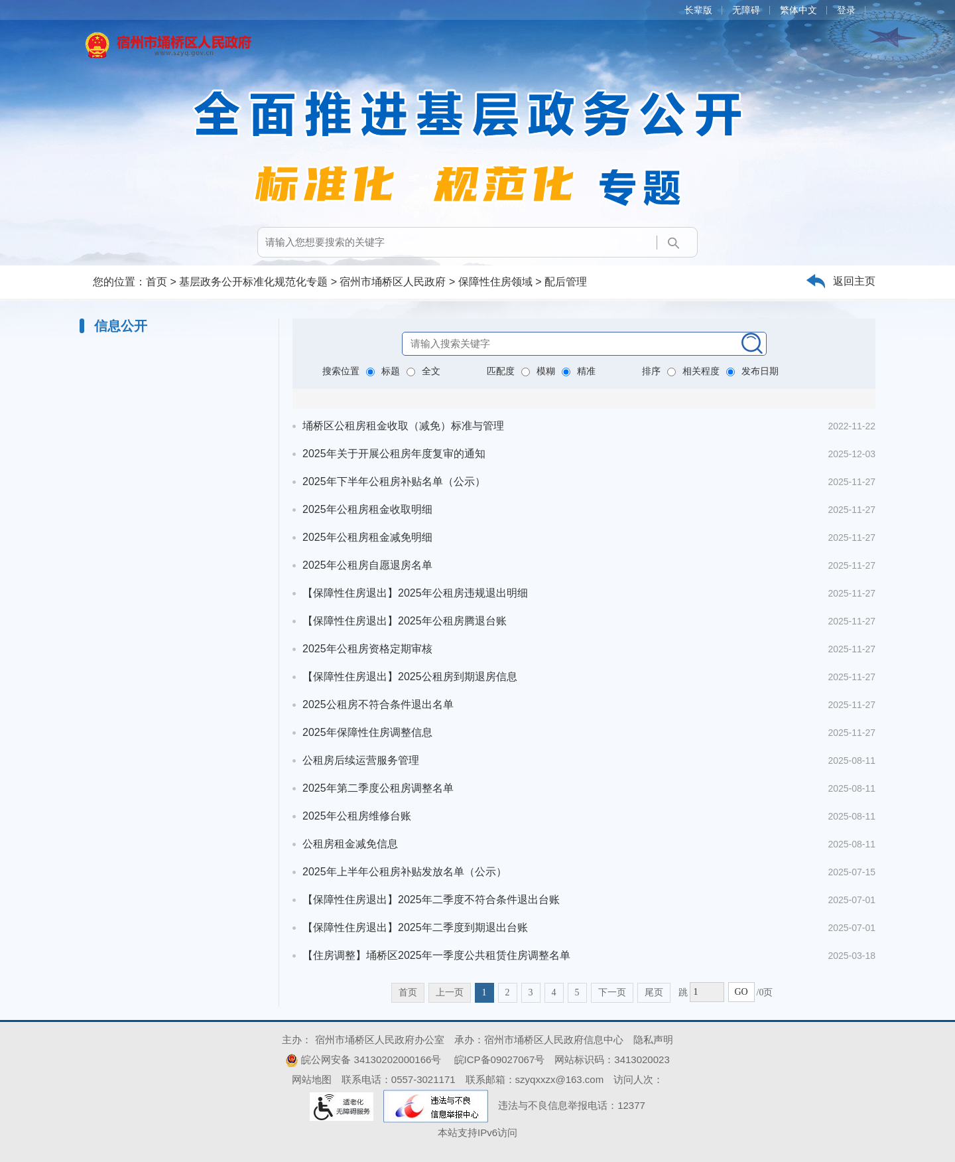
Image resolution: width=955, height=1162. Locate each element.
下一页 (612, 992)
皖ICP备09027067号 (499, 1059)
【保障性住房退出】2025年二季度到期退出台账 (415, 927)
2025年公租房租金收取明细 (367, 509)
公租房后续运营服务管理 (360, 760)
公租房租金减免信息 (350, 843)
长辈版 (698, 10)
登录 (846, 10)
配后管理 (565, 281)
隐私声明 (653, 1039)
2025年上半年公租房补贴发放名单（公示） (404, 871)
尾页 (654, 992)
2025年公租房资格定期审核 (367, 648)
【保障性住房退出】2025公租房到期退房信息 (409, 676)
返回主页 (854, 281)
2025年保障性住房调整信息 (367, 732)
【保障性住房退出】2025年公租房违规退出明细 (415, 593)
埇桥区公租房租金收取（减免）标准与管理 (403, 425)
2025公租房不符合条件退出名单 (378, 704)
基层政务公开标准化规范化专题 (253, 281)
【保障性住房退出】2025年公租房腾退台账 (404, 620)
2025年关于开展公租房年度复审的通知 (393, 453)
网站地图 (312, 1079)
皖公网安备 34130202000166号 (363, 1059)
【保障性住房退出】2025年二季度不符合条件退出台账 (431, 899)
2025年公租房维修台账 (356, 816)
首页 (156, 281)
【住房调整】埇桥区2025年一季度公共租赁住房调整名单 (436, 955)
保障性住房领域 (495, 281)
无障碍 (746, 10)
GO (740, 992)
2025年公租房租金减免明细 (367, 537)
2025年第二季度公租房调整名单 (378, 788)
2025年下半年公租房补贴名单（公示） (393, 481)
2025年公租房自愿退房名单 (367, 565)
